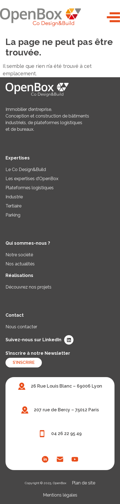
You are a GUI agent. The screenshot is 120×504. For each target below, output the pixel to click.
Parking (13, 215)
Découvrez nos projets (28, 287)
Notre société (19, 254)
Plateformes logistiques (30, 187)
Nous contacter (21, 326)
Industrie (14, 196)
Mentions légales (60, 495)
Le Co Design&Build (26, 169)
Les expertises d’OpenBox (32, 178)
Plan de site (83, 483)
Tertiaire (13, 206)
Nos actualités (20, 263)
